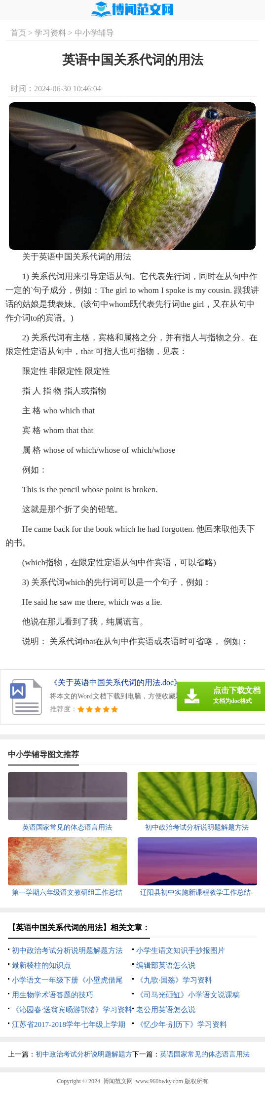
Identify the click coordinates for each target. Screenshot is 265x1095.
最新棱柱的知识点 (41, 965)
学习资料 (50, 33)
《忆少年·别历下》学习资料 (181, 1024)
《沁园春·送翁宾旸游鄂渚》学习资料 (72, 1010)
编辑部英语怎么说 (165, 965)
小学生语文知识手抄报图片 (180, 950)
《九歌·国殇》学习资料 (174, 980)
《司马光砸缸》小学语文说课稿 (188, 995)
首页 (18, 33)
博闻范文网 (118, 1081)
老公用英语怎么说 (165, 1010)
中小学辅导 (94, 33)
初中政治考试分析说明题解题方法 (67, 950)
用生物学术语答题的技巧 (52, 995)
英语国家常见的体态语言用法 (205, 1054)
